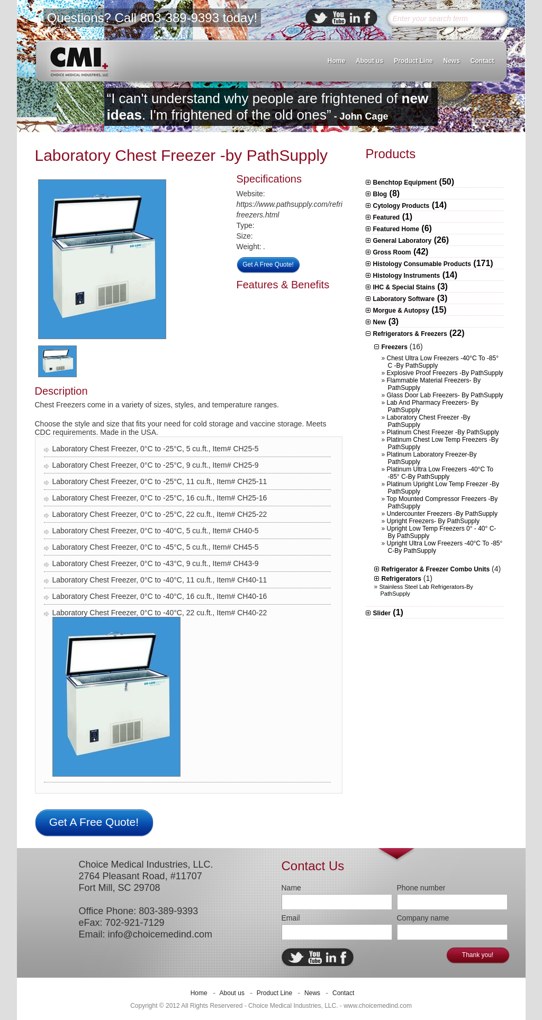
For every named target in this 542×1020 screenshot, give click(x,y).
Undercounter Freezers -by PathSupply (442, 513)
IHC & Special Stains (404, 287)
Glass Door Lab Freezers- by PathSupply (445, 395)
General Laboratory (402, 240)
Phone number (421, 888)
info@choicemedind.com (160, 934)
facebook (367, 17)
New (379, 322)
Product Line (413, 61)
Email (291, 918)
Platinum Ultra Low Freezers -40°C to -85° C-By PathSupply (440, 473)
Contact (482, 61)
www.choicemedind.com (378, 1005)
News (451, 61)
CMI (79, 61)
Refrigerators (401, 578)
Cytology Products (401, 206)
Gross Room (392, 252)
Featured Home (396, 229)
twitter (320, 17)
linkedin (355, 17)
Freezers (395, 347)
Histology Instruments (406, 275)
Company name (423, 918)
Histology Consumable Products (422, 264)
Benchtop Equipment (405, 182)
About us (369, 61)
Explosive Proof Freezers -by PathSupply (445, 373)
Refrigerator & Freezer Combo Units (436, 569)
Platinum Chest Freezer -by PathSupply (443, 432)
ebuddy (339, 17)
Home (336, 61)
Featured (386, 217)
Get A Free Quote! (268, 264)
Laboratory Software (404, 299)
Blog (380, 194)
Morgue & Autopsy (401, 310)
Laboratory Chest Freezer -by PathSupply (181, 155)
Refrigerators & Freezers (410, 334)
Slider (382, 613)
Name (291, 888)
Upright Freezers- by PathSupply (433, 521)
